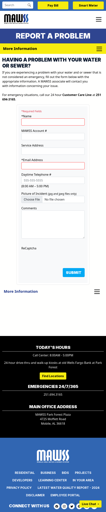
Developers (22, 480)
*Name (26, 116)
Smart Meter (88, 5)
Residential (25, 473)
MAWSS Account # (34, 131)
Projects (83, 473)
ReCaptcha (28, 248)
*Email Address (32, 160)
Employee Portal (65, 495)
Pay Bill (53, 5)
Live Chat (89, 504)
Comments (29, 208)
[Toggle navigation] (99, 19)
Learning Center (52, 480)
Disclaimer (35, 495)
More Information (21, 291)
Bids (65, 473)
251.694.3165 (53, 394)
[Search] (13, 5)
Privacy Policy (19, 488)
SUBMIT (73, 272)
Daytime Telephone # (36, 174)
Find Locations (53, 376)
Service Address (32, 145)
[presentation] (49, 257)
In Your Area (83, 480)
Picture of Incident (49, 194)
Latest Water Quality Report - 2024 (68, 488)
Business (48, 473)
